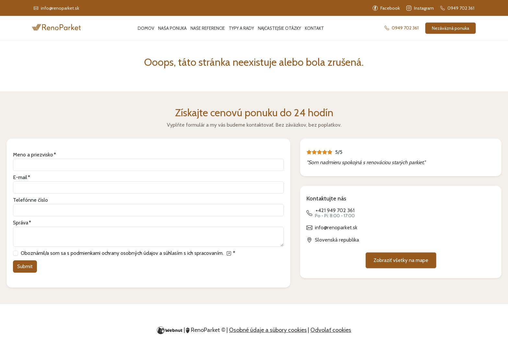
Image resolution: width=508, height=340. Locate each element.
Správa (20, 223)
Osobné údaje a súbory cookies (268, 330)
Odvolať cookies (330, 330)
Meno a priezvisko (33, 155)
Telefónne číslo (30, 200)
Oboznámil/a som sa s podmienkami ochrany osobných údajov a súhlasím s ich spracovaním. (126, 253)
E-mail (20, 177)
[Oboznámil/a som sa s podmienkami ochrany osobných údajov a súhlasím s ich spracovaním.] (228, 253)
